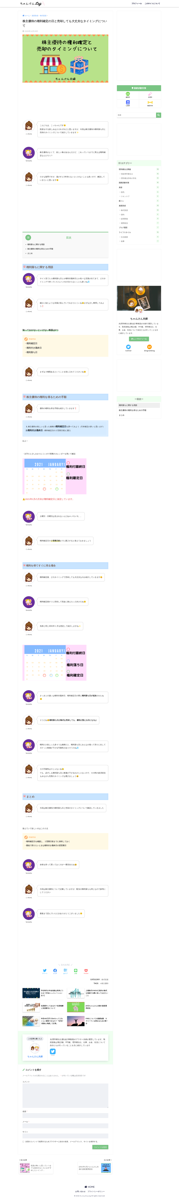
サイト (25, 1132)
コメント (26, 1082)
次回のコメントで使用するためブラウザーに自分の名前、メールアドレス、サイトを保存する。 (62, 1141)
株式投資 (104, 979)
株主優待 (104, 983)
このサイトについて (152, 3)
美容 (139, 187)
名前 (24, 1111)
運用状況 (140, 223)
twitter (128, 348)
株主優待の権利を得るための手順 (41, 249)
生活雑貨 (140, 237)
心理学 (128, 103)
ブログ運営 (139, 228)
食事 (140, 242)
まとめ (30, 253)
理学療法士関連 (139, 169)
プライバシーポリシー (96, 1192)
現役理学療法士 (140, 174)
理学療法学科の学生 (140, 178)
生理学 (150, 95)
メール (25, 1122)
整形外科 (150, 103)
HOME (89, 1187)
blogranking (149, 348)
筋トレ (139, 201)
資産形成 (139, 206)
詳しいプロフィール (139, 340)
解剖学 (128, 95)
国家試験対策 (139, 182)
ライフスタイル (139, 233)
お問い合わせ (80, 1192)
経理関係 (140, 219)
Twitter (53, 1055)
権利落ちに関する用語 (36, 244)
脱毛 (140, 192)
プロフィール (137, 3)
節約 (140, 215)
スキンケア (140, 196)
